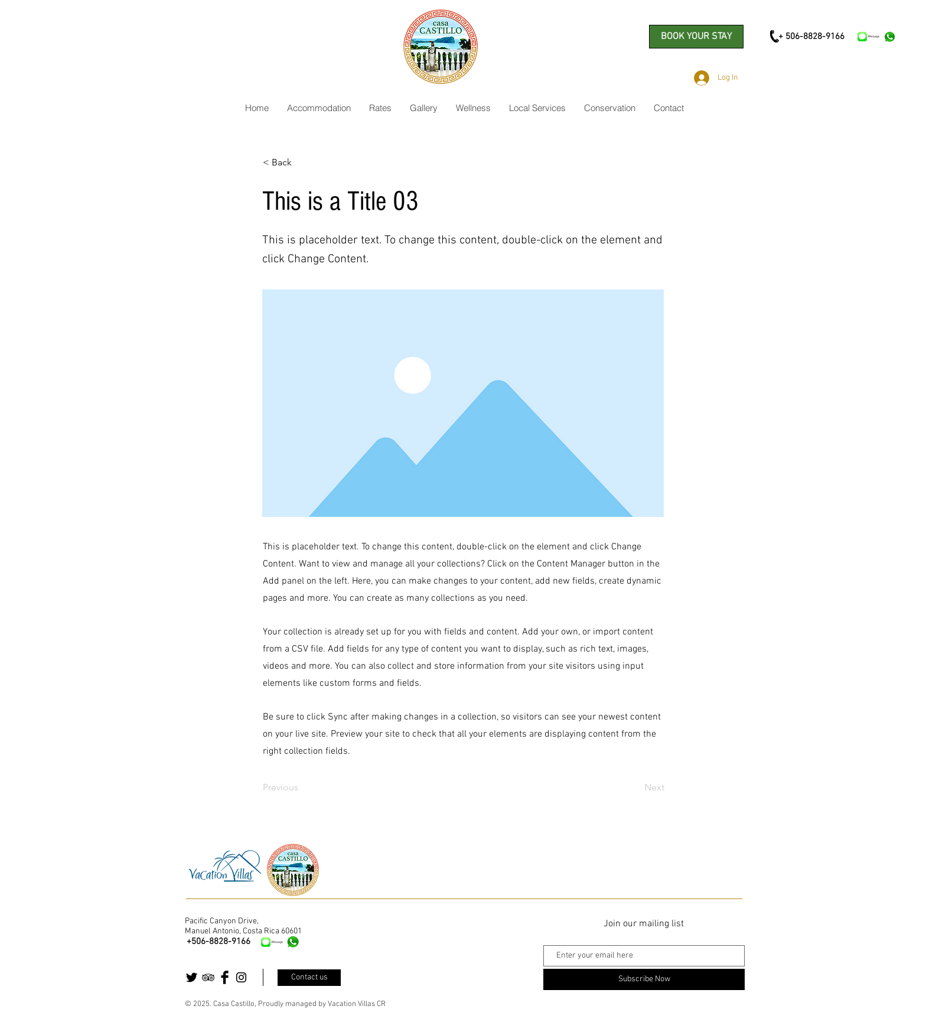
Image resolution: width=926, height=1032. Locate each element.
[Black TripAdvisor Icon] (208, 977)
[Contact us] (309, 977)
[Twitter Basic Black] (191, 977)
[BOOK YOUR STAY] (696, 36)
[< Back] (302, 162)
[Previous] (302, 787)
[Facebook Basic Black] (224, 977)
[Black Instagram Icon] (241, 977)
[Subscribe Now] (644, 979)
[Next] (634, 787)
